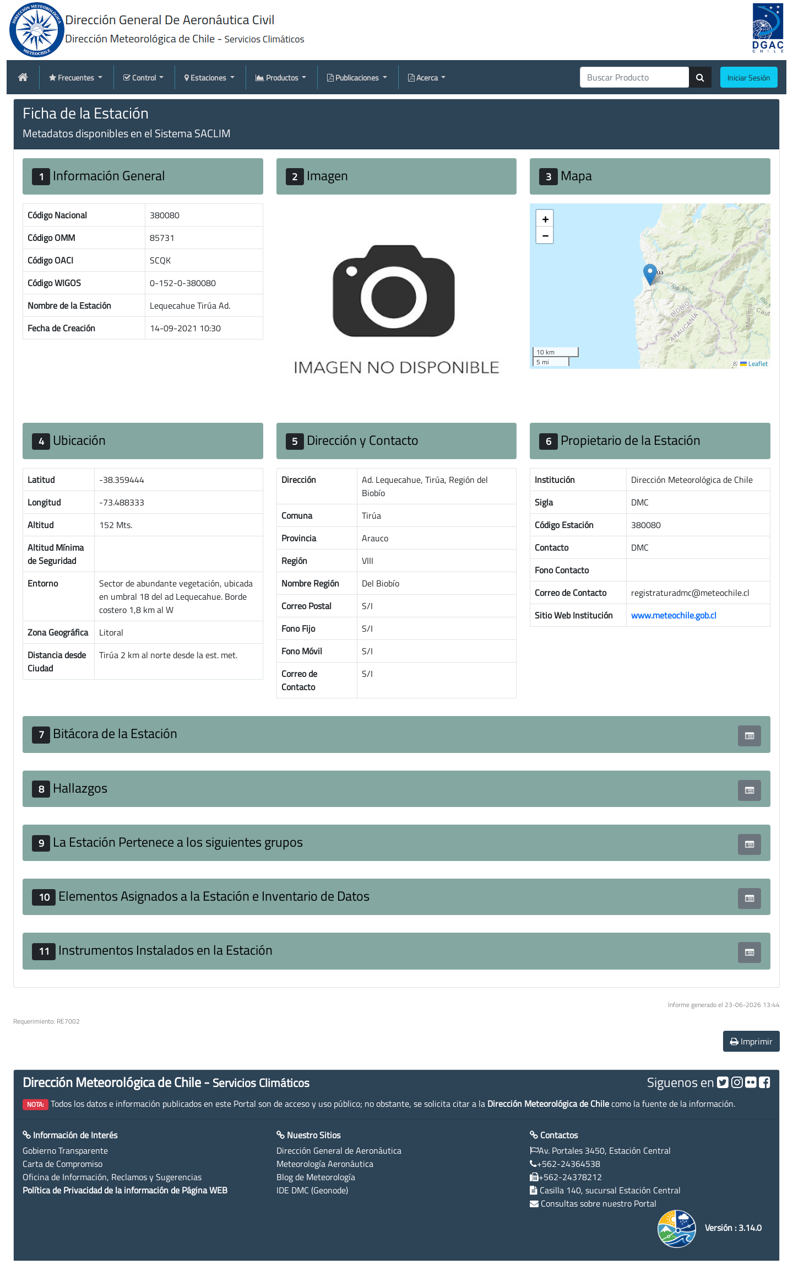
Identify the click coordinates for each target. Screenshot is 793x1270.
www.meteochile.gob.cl (673, 615)
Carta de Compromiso (62, 1163)
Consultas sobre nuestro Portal (598, 1203)
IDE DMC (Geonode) (312, 1190)
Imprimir (751, 1041)
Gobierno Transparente (65, 1150)
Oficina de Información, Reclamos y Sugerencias (112, 1176)
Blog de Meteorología (315, 1176)
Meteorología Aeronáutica (324, 1163)
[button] (650, 274)
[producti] (634, 77)
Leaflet (754, 363)
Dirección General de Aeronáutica (338, 1150)
